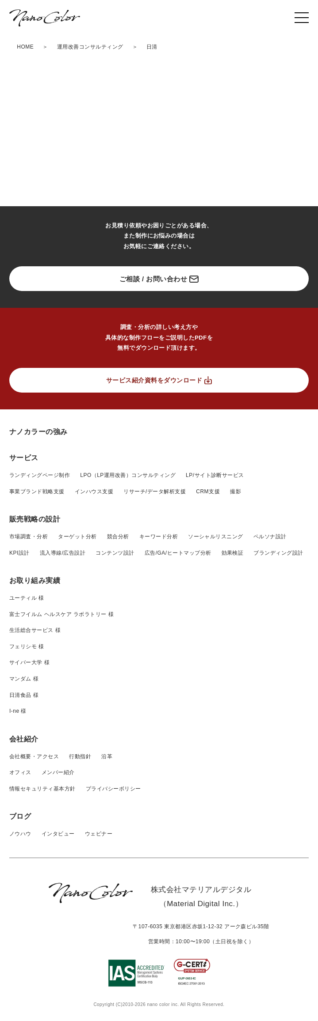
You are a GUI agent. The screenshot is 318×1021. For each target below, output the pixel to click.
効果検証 (233, 553)
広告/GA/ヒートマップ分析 (178, 553)
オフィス (20, 772)
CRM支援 (208, 491)
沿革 (106, 756)
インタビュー (58, 834)
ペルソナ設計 (270, 536)
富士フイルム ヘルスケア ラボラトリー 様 (61, 614)
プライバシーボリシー (113, 789)
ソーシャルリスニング (215, 536)
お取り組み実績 (34, 580)
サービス (23, 457)
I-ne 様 (18, 711)
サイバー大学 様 (29, 662)
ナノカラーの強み (38, 431)
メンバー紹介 (58, 772)
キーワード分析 (158, 536)
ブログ (20, 816)
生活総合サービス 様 (35, 630)
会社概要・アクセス (34, 756)
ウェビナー (98, 834)
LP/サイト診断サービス (215, 475)
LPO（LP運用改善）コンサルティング (128, 475)
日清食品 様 (23, 695)
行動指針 (80, 756)
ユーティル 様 (26, 598)
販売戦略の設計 (34, 519)
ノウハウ (20, 834)
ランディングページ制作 (39, 475)
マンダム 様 (23, 679)
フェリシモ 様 (26, 646)
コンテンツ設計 (115, 553)
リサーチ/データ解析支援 (154, 491)
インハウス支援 (94, 491)
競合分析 (118, 536)
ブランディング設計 (278, 553)
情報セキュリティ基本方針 (42, 789)
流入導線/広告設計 (63, 553)
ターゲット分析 (77, 536)
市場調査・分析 (28, 536)
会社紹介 (23, 739)
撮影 (235, 491)
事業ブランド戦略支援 (37, 491)
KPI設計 (19, 553)
